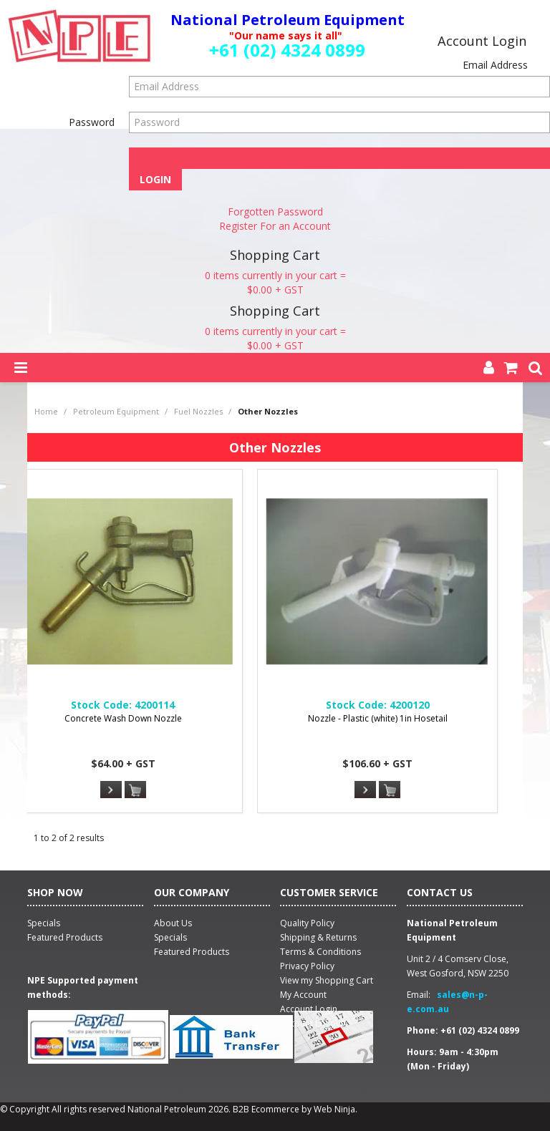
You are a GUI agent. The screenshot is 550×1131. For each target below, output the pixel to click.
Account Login (308, 1009)
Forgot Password (339, 157)
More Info (111, 789)
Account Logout (312, 1023)
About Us (173, 923)
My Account (303, 995)
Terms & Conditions (320, 952)
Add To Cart (135, 790)
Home (46, 411)
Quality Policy (307, 923)
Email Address (495, 65)
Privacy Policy (307, 966)
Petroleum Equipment (116, 411)
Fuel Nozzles (198, 411)
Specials (170, 937)
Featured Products (191, 952)
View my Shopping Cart (326, 980)
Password (92, 122)
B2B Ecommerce (266, 1109)
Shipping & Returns (318, 937)
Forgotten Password (275, 211)
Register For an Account (275, 226)
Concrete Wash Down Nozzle (123, 718)
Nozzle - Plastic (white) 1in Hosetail (378, 718)
